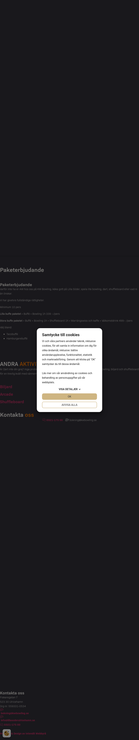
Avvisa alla (70, 404)
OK (69, 396)
